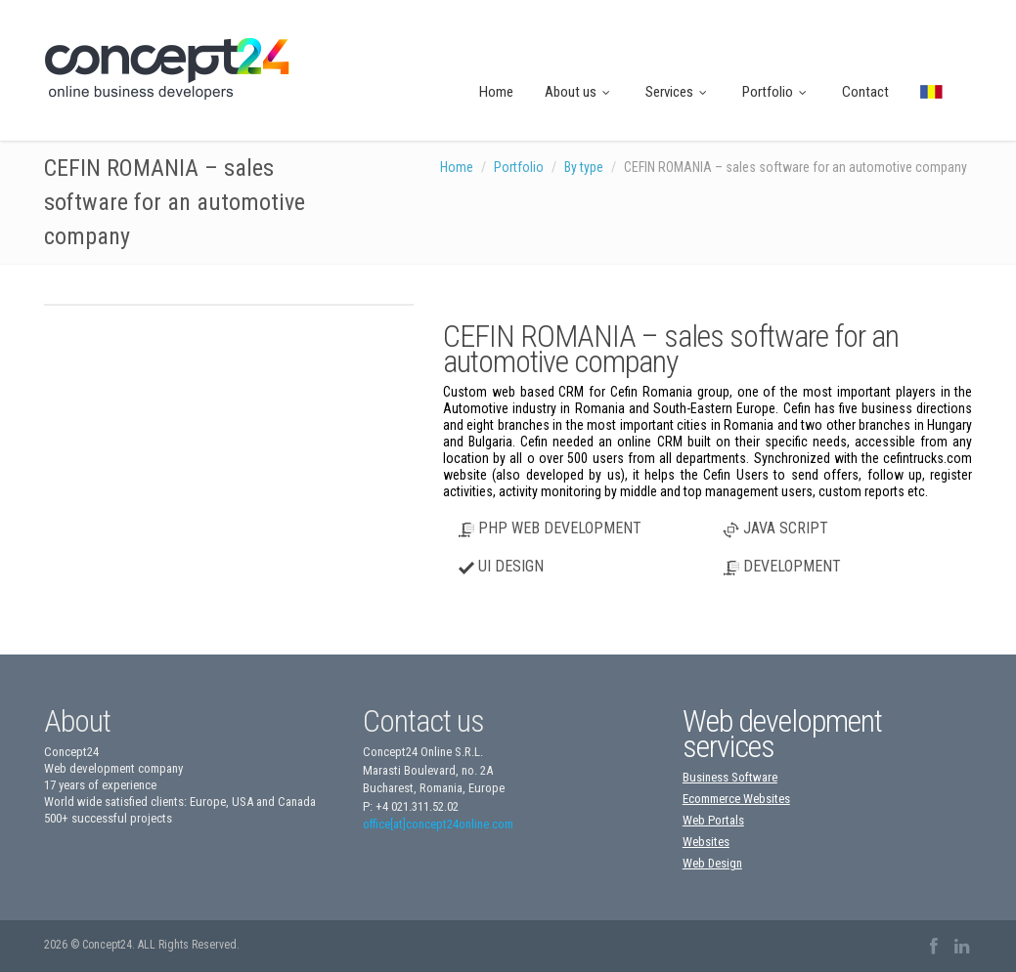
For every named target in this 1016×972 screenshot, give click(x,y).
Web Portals (713, 820)
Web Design (712, 863)
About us (579, 92)
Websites (706, 841)
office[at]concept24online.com (438, 824)
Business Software (730, 777)
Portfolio (776, 92)
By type (583, 167)
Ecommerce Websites (736, 798)
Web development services (782, 733)
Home (496, 92)
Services (678, 92)
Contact (865, 92)
